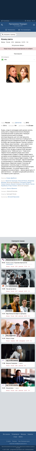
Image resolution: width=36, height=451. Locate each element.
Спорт (15, 437)
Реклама (14, 441)
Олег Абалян (26, 184)
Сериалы (30, 434)
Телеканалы (10, 30)
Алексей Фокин (22, 181)
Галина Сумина (5, 184)
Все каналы (6, 434)
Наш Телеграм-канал (24, 441)
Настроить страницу (9, 34)
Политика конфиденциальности (18, 443)
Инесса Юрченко (12, 188)
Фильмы (23, 434)
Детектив (18, 122)
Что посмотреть (24, 30)
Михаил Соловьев (16, 184)
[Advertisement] (18, 102)
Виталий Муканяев (13, 197)
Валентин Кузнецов (11, 181)
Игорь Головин (12, 185)
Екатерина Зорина (25, 182)
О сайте (8, 441)
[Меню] (34, 60)
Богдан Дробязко (11, 178)
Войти (21, 437)
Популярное (15, 434)
